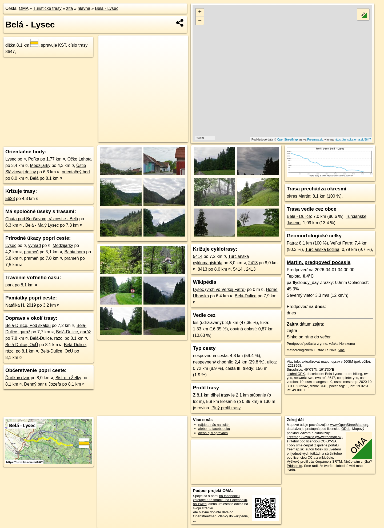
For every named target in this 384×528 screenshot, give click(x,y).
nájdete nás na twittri (214, 425)
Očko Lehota (79, 159)
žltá (69, 8)
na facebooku (229, 496)
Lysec (10, 159)
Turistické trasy (47, 8)
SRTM (337, 461)
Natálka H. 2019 (20, 305)
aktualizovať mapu (315, 361)
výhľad (34, 245)
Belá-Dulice (246, 296)
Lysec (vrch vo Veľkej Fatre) (219, 289)
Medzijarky (40, 165)
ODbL (345, 429)
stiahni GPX (296, 374)
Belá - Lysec (106, 8)
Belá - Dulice (299, 216)
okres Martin (298, 196)
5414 (198, 256)
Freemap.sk (315, 139)
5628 (10, 198)
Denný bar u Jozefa (42, 384)
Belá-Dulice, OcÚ (21, 344)
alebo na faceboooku (214, 429)
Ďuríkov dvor (17, 377)
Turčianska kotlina (322, 249)
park (9, 285)
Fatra (292, 243)
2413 (253, 263)
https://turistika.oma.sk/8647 (352, 139)
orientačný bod (76, 172)
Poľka (33, 159)
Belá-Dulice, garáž (73, 332)
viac (341, 350)
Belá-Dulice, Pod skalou (28, 325)
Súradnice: (295, 369)
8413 (202, 269)
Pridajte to (294, 466)
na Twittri (200, 504)
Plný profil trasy (226, 408)
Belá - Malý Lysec (42, 225)
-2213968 (294, 365)
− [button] (200, 21)
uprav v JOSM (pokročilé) (350, 361)
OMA (24, 8)
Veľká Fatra (341, 243)
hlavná (84, 8)
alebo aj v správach (213, 433)
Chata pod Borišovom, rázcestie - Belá (41, 219)
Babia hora (74, 252)
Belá (34, 178)
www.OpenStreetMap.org (349, 425)
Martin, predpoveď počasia (318, 262)
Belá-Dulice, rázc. (46, 338)
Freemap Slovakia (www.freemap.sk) (314, 437)
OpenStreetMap (287, 139)
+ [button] (200, 13)
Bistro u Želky (68, 377)
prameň (31, 252)
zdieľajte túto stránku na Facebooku (220, 500)
